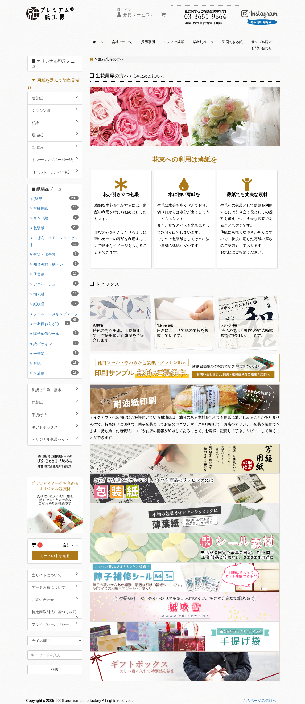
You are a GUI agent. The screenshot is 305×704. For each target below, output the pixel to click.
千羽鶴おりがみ (51, 323)
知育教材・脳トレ (56, 264)
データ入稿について (55, 587)
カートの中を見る (55, 556)
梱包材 (56, 293)
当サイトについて (55, 574)
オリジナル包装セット (55, 438)
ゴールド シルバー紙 (55, 171)
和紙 (55, 122)
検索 (55, 669)
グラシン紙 (55, 110)
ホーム (98, 42)
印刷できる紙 (232, 42)
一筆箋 (56, 353)
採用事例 (148, 42)
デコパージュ (56, 283)
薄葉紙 (55, 97)
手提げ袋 (55, 414)
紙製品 (55, 198)
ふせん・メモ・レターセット (54, 241)
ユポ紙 (55, 147)
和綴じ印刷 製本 (55, 389)
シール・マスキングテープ (56, 315)
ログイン (134, 12)
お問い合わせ (55, 599)
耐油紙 (55, 134)
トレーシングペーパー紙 (55, 159)
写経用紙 (56, 207)
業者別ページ (203, 42)
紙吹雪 (56, 303)
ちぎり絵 (56, 217)
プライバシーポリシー (55, 624)
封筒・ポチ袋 (56, 254)
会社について (122, 42)
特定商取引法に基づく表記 (55, 614)
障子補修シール (56, 333)
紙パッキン (56, 343)
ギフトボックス (55, 426)
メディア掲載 (173, 42)
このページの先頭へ (259, 700)
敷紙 (56, 363)
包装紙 (56, 227)
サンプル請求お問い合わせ (261, 45)
